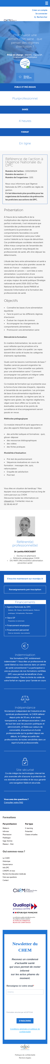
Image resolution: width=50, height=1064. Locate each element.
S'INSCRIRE (25, 1021)
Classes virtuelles (31, 835)
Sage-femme (7, 841)
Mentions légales (25, 1058)
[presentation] (23, 1003)
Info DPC (6, 868)
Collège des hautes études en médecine (10, 16)
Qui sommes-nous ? (14, 851)
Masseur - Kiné (8, 844)
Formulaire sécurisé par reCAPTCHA (20, 1012)
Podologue (7, 838)
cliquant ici (9, 501)
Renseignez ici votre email (20, 986)
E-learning (29, 828)
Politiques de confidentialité (25, 1055)
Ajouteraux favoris (27, 77)
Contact (6, 880)
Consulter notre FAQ (13, 802)
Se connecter (41, 14)
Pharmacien (7, 835)
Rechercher (42, 17)
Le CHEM (6, 858)
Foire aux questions (10, 877)
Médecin (6, 828)
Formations (9, 817)
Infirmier (6, 831)
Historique (6, 861)
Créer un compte (39, 10)
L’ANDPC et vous (9, 871)
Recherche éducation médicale (14, 874)
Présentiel (28, 831)
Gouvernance (8, 864)
